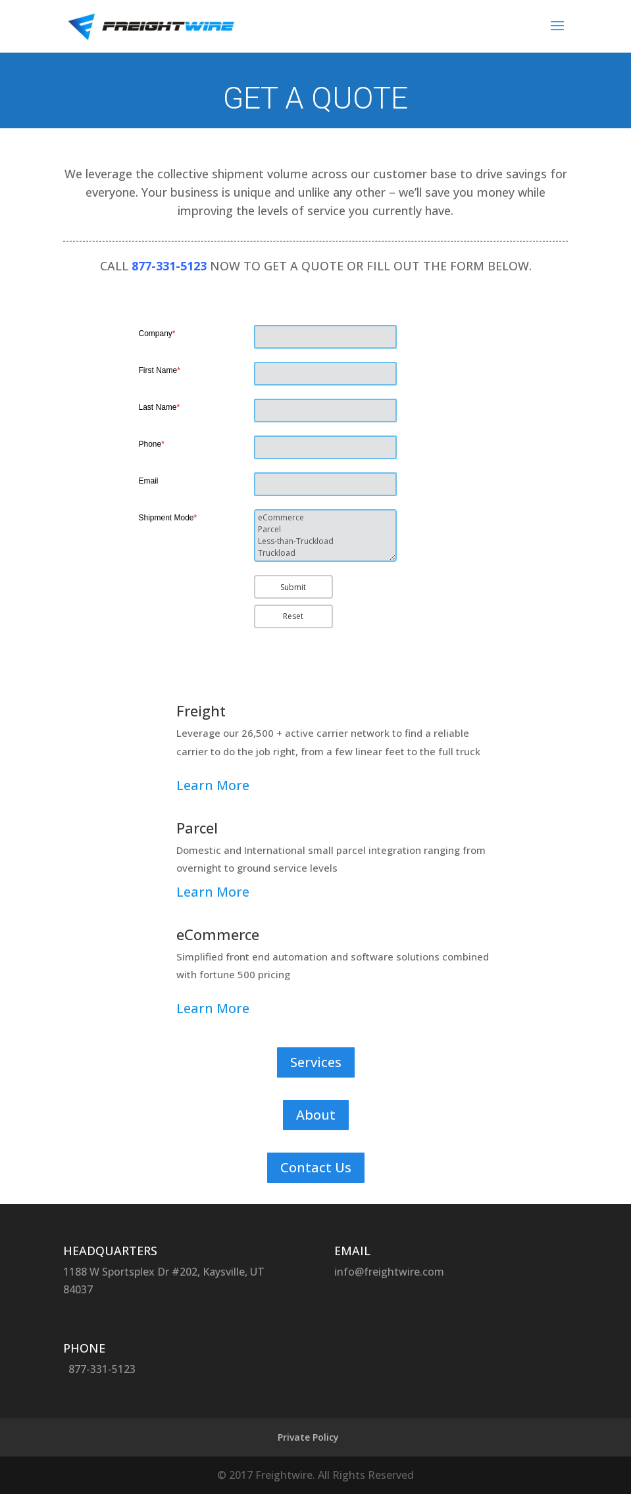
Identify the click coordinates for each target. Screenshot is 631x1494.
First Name (159, 370)
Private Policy (308, 1437)
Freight (201, 710)
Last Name (159, 407)
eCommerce (325, 518)
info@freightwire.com (389, 1271)
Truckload (325, 553)
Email (149, 481)
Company (157, 333)
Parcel (325, 529)
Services (315, 1062)
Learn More (212, 785)
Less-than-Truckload (325, 541)
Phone (151, 444)
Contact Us (315, 1167)
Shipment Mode (168, 517)
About (316, 1115)
